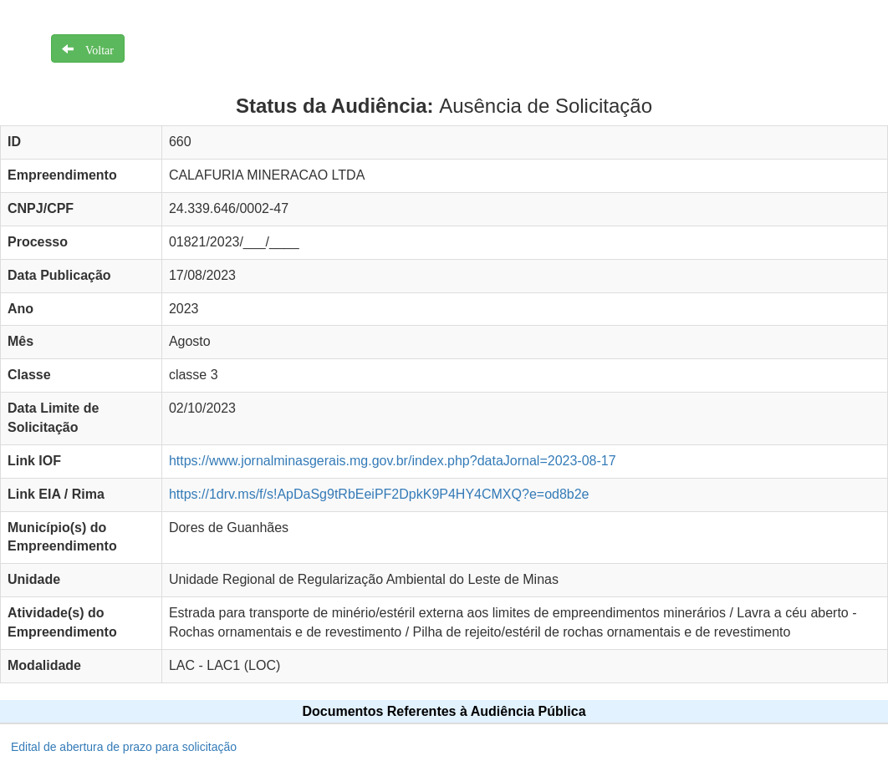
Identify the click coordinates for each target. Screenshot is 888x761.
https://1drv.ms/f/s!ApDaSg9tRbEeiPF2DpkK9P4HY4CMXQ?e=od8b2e (379, 494)
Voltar (94, 48)
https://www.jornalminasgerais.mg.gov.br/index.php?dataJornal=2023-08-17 (392, 461)
